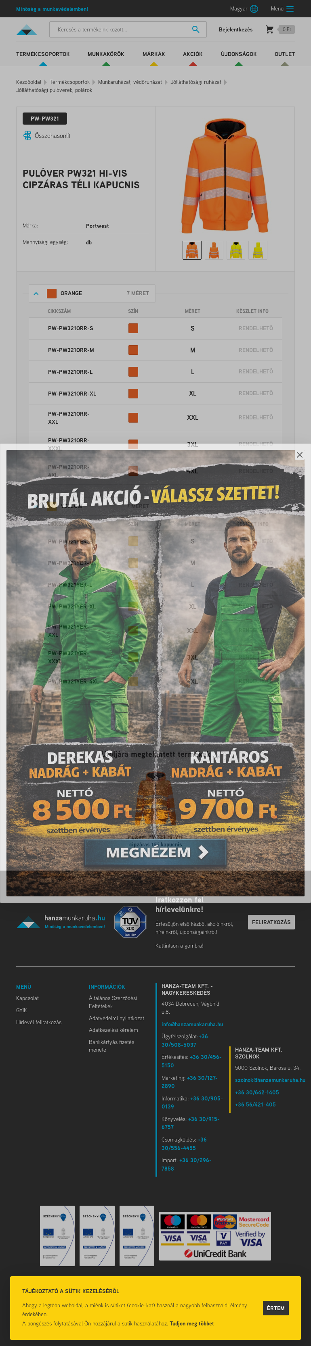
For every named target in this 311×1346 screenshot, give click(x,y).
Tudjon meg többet (192, 1323)
